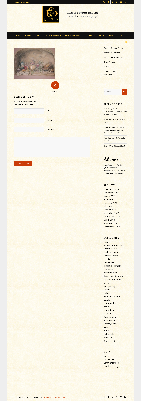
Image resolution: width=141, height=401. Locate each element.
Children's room (111, 255)
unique (107, 327)
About (106, 242)
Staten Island (110, 320)
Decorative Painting (112, 52)
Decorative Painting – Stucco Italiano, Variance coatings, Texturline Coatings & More (114, 130)
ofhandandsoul (109, 165)
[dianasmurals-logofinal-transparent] (70, 18)
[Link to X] (104, 2)
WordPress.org (111, 366)
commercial (109, 262)
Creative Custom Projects (114, 48)
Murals (106, 66)
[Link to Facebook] (108, 2)
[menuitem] (18, 35)
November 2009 (111, 223)
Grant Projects (110, 62)
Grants (107, 289)
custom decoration (112, 265)
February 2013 (111, 202)
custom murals (110, 269)
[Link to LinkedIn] (125, 2)
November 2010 (111, 213)
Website (51, 129)
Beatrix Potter (110, 248)
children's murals (111, 252)
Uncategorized (111, 323)
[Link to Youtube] (121, 2)
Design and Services (113, 276)
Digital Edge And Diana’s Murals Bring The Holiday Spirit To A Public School (115, 111)
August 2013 (110, 196)
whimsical (108, 337)
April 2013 (108, 199)
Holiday (107, 293)
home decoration (112, 296)
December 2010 (111, 209)
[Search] (125, 42)
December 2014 (111, 189)
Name (51, 110)
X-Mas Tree (109, 340)
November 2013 (111, 192)
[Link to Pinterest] (117, 2)
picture (107, 306)
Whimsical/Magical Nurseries (111, 73)
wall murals (109, 333)
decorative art (110, 272)
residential (108, 313)
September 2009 (112, 226)
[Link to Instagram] (113, 2)
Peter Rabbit (110, 303)
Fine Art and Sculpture (113, 57)
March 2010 (109, 219)
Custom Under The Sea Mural (114, 146)
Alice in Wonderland (113, 245)
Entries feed (109, 359)
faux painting (110, 286)
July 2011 (108, 206)
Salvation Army (110, 316)
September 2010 (112, 216)
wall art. (107, 330)
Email (50, 120)
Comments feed (111, 362)
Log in (106, 355)
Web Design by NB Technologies (55, 397)
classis (107, 259)
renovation (109, 310)
